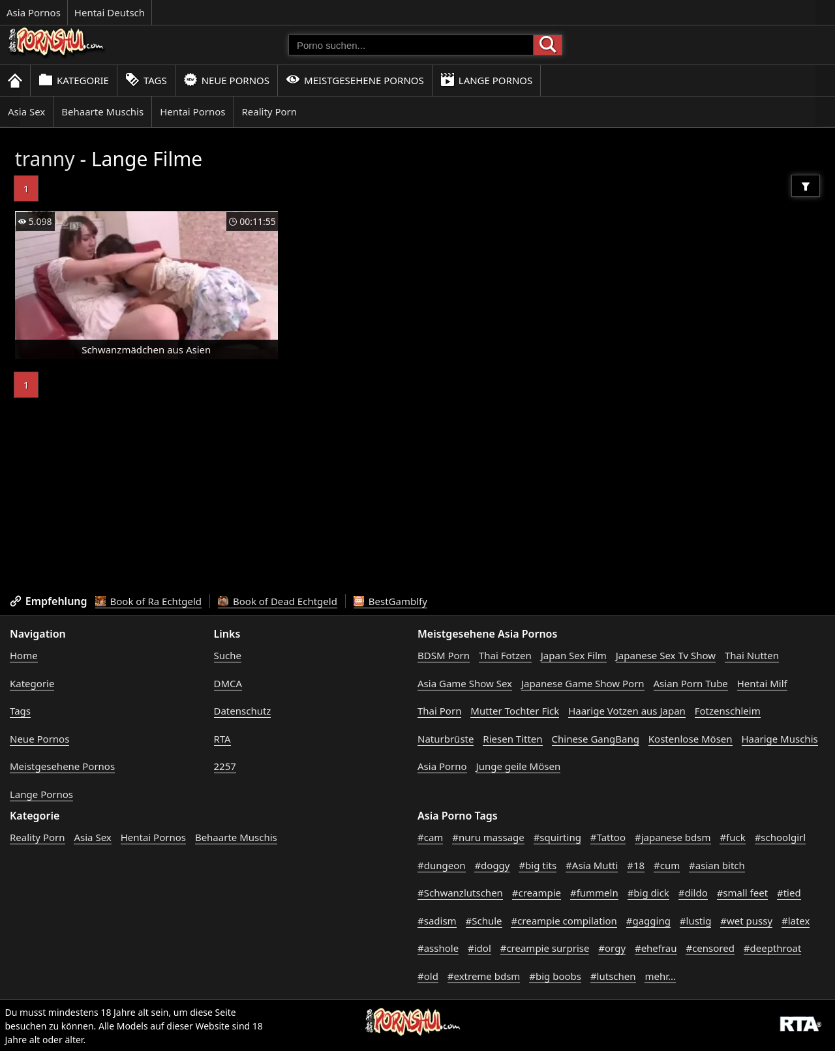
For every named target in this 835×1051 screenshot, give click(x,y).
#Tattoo (608, 837)
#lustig (696, 920)
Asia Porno (442, 766)
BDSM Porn (444, 655)
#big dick (648, 892)
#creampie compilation (563, 920)
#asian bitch (717, 865)
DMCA (228, 683)
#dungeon (442, 865)
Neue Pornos (226, 80)
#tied (789, 892)
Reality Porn (269, 111)
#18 (636, 865)
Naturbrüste (446, 738)
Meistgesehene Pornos (355, 80)
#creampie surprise (545, 948)
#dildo (693, 892)
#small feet (742, 892)
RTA (222, 738)
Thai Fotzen (505, 655)
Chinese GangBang (595, 738)
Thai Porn (439, 710)
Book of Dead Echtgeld (277, 601)
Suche (227, 655)
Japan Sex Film (574, 655)
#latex (796, 920)
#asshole (438, 948)
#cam (430, 837)
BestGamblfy (390, 601)
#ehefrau (656, 948)
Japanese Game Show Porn (583, 683)
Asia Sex (26, 111)
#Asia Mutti (592, 865)
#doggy (491, 865)
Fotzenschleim (728, 710)
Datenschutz (242, 710)
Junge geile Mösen (518, 766)
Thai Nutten (752, 655)
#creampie (536, 892)
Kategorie (73, 80)
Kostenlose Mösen (690, 738)
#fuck (732, 837)
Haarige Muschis (780, 738)
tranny (45, 158)
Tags (146, 80)
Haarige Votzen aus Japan (627, 710)
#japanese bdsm (673, 837)
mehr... (660, 976)
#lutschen (613, 976)
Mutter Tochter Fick (514, 710)
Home (24, 655)
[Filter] (805, 186)
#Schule (484, 920)
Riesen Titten (512, 738)
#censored (710, 948)
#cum (667, 865)
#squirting (557, 837)
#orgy (612, 948)
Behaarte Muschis (102, 111)
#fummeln (594, 892)
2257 (225, 766)
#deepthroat (773, 948)
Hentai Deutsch (109, 12)
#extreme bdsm (484, 976)
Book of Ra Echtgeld (148, 601)
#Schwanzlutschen (460, 892)
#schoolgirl (780, 837)
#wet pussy (746, 920)
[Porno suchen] (411, 45)
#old (428, 976)
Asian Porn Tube (691, 683)
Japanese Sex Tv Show (666, 655)
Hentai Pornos (192, 111)
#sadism (437, 920)
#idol (479, 948)
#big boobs (555, 976)
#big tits (537, 865)
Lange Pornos (486, 80)
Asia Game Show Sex (465, 683)
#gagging (648, 920)
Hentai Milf (762, 683)
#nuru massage (488, 837)
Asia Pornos (34, 12)
